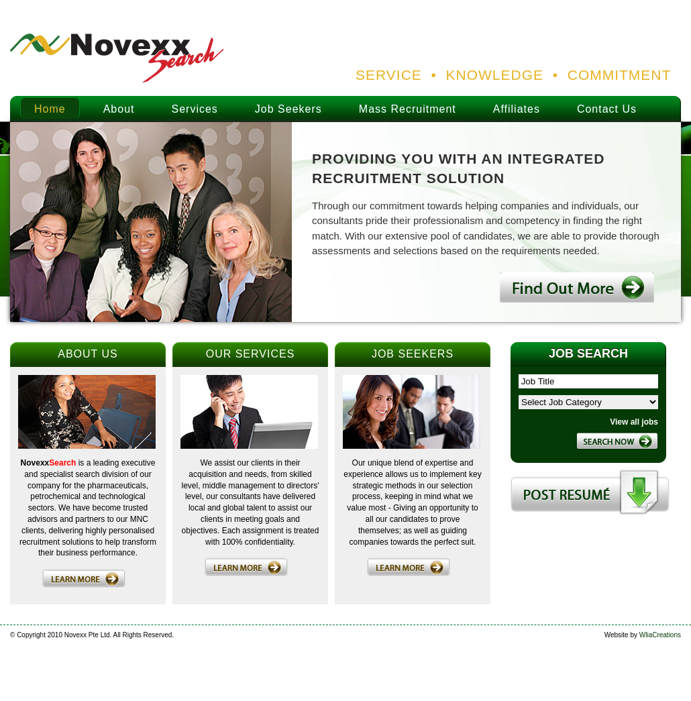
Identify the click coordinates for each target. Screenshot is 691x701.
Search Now (617, 440)
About (119, 109)
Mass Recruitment (407, 109)
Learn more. (83, 578)
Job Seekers (288, 109)
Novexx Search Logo (117, 59)
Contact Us (607, 109)
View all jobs (634, 422)
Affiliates (516, 109)
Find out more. (577, 287)
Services (195, 109)
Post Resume (590, 492)
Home (50, 109)
